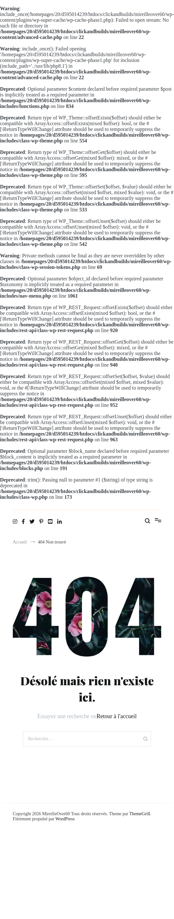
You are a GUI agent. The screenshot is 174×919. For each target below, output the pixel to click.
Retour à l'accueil (117, 716)
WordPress (65, 818)
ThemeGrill (139, 813)
